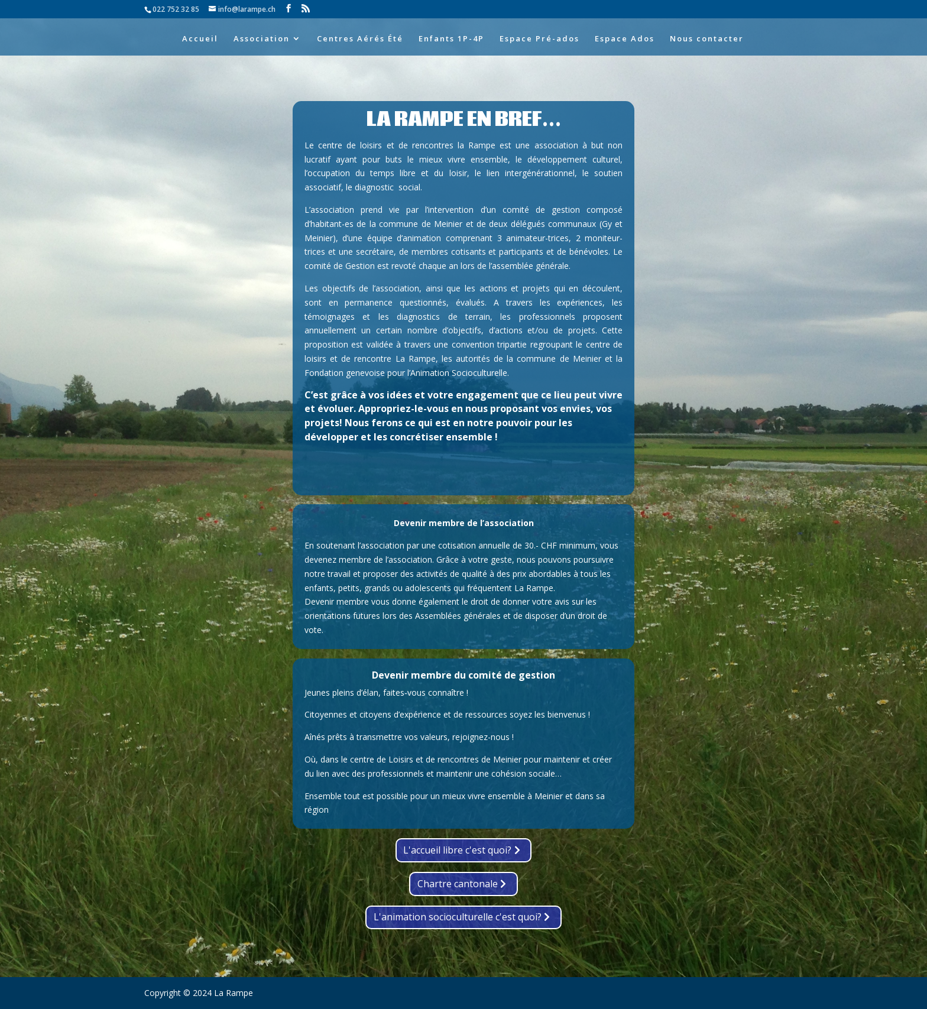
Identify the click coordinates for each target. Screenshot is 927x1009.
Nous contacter (707, 39)
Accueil (200, 39)
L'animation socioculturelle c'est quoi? (458, 916)
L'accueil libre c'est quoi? (457, 849)
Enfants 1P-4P (451, 39)
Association (262, 39)
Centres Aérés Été (360, 39)
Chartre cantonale (457, 883)
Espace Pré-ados (539, 39)
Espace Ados (624, 39)
